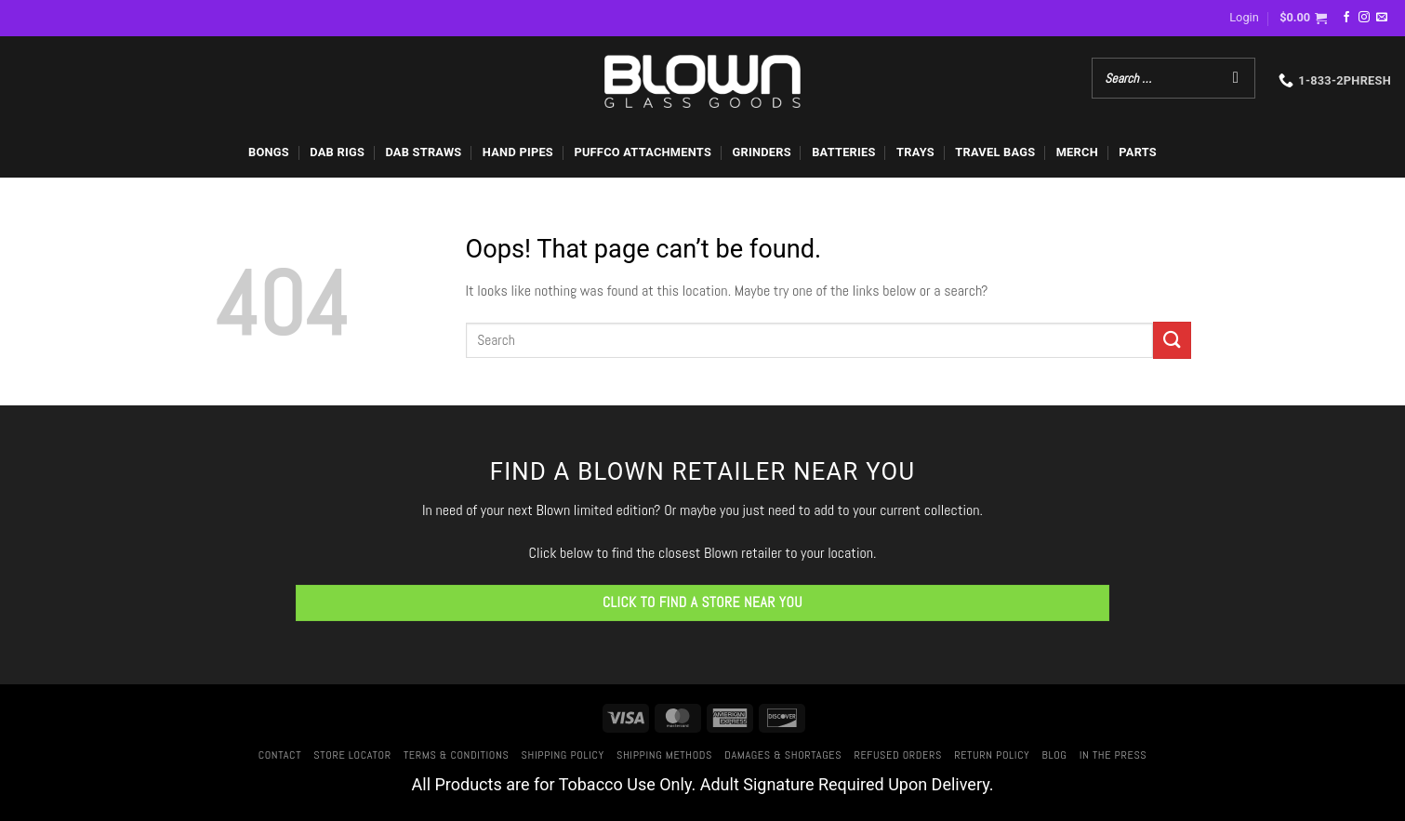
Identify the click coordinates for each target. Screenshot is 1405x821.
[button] (1244, 18)
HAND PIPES (518, 152)
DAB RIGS (337, 152)
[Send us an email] (1381, 17)
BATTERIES (843, 152)
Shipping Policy (563, 755)
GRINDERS (761, 152)
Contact (279, 755)
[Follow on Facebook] (1346, 17)
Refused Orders (898, 755)
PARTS (1138, 152)
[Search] (1235, 78)
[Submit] (1171, 340)
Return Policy (991, 755)
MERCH (1077, 152)
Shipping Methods (664, 755)
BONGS (268, 152)
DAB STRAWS (423, 152)
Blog (1054, 755)
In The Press (1113, 755)
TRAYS (915, 152)
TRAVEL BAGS (995, 152)
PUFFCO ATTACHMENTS (642, 152)
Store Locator (352, 755)
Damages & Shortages (783, 755)
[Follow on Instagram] (1364, 17)
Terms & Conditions (456, 755)
